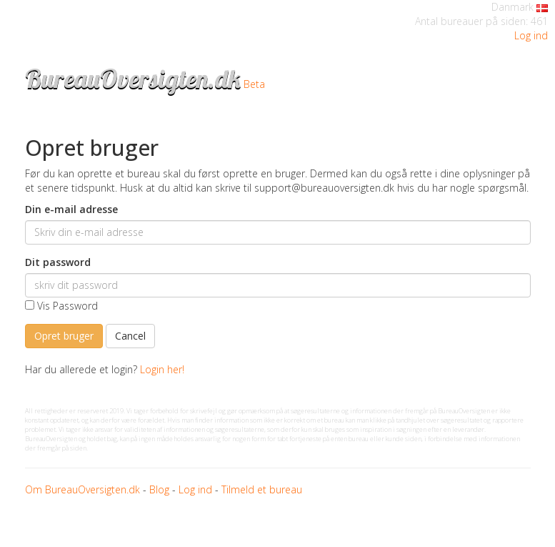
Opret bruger (64, 336)
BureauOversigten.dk (133, 78)
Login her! (162, 369)
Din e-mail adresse (71, 209)
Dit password (58, 262)
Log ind (531, 35)
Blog (159, 489)
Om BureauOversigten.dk (82, 489)
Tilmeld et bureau (261, 489)
